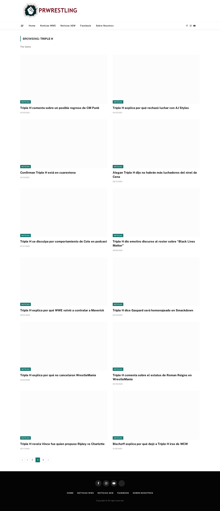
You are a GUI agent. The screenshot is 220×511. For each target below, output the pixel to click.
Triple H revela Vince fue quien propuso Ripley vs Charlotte (62, 444)
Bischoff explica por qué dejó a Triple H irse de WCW (150, 444)
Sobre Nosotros (105, 25)
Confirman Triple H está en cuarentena (48, 172)
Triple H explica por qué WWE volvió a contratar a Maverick (62, 310)
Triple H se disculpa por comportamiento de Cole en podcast (63, 241)
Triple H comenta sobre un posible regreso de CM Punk (59, 108)
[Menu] (22, 25)
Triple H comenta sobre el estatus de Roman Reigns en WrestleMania (152, 377)
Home (32, 25)
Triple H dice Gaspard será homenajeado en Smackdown (153, 310)
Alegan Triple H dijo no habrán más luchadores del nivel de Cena (155, 174)
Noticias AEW (68, 25)
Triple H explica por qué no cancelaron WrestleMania (58, 375)
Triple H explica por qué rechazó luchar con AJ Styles (151, 108)
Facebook (85, 25)
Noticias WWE (48, 25)
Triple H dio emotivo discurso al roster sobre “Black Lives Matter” (154, 243)
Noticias (25, 102)
